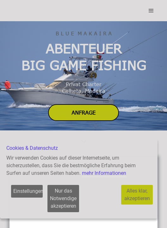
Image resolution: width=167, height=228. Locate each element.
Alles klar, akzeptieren (137, 194)
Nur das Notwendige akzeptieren (63, 198)
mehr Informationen (104, 173)
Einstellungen (28, 191)
